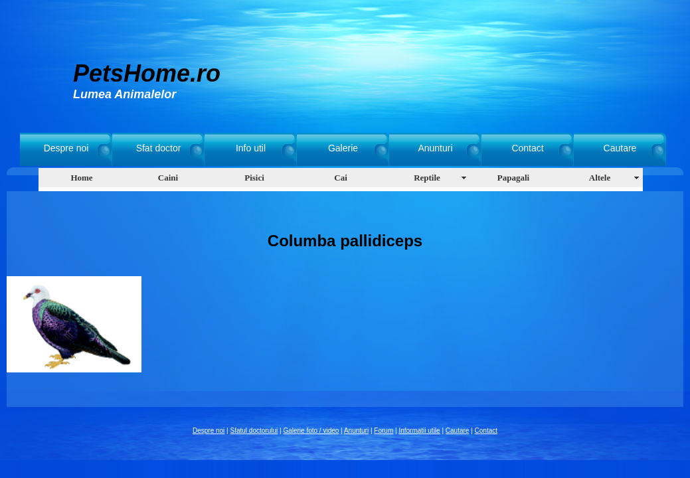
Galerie (343, 148)
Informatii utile (419, 430)
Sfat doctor (158, 148)
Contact (527, 148)
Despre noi (66, 148)
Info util (251, 148)
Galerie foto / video (311, 430)
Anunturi (435, 148)
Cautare (620, 148)
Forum (383, 430)
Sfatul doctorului (254, 430)
